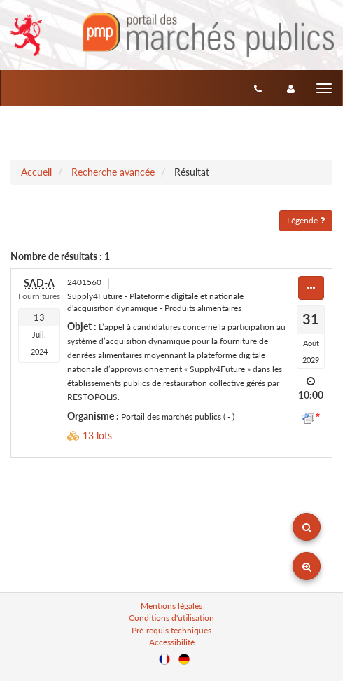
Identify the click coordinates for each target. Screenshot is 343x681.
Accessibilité (172, 642)
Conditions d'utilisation (171, 617)
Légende (306, 220)
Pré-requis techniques (171, 630)
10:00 (310, 395)
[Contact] (258, 88)
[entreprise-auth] (291, 88)
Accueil (36, 172)
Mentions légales (171, 605)
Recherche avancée (113, 172)
